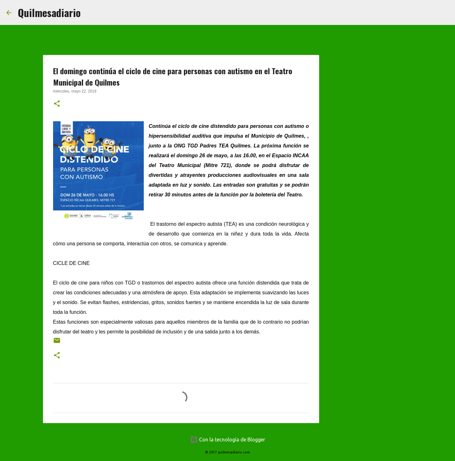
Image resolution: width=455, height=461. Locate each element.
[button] (57, 104)
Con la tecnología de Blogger (227, 439)
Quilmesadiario (49, 12)
